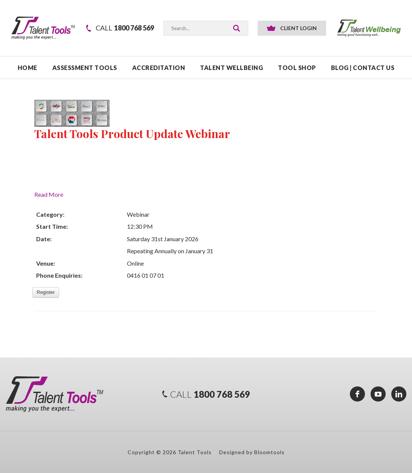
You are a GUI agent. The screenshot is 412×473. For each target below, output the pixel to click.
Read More (48, 194)
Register (46, 292)
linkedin (398, 394)
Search (236, 28)
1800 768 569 (125, 28)
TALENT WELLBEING (231, 67)
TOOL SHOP (297, 67)
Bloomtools (269, 452)
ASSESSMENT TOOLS (84, 67)
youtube (378, 394)
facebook (357, 394)
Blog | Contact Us (363, 67)
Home (27, 67)
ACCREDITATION (158, 67)
